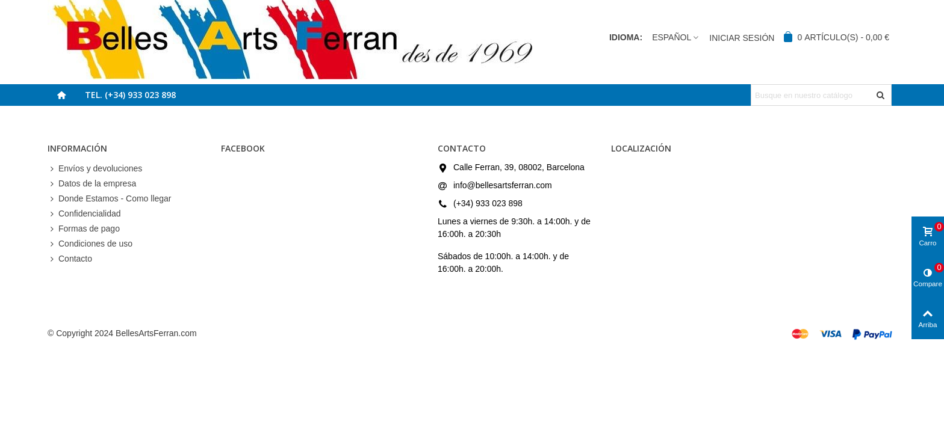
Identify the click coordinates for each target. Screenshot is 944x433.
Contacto (70, 259)
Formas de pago (84, 229)
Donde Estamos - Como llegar (110, 198)
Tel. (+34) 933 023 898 (130, 94)
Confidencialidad (84, 213)
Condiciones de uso (90, 244)
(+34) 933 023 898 (488, 203)
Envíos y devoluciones (95, 168)
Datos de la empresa (92, 183)
